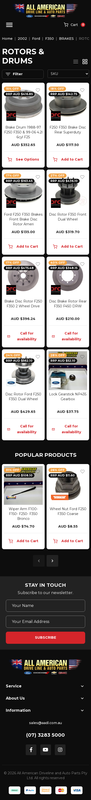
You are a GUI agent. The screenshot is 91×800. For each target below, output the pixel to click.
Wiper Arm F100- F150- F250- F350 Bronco (23, 514)
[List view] (76, 61)
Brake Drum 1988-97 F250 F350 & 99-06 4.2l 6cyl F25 (23, 132)
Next (52, 561)
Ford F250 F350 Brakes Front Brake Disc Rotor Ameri (23, 219)
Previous (39, 561)
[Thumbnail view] (85, 61)
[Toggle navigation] (9, 24)
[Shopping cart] (74, 25)
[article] (23, 507)
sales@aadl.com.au (45, 723)
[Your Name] (45, 606)
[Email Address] (45, 622)
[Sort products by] (68, 74)
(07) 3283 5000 (45, 735)
